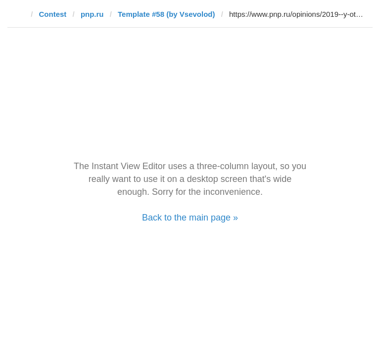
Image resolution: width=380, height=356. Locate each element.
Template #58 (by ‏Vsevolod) (166, 14)
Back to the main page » (190, 217)
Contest (53, 14)
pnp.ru (92, 14)
